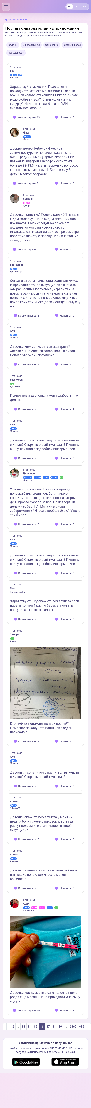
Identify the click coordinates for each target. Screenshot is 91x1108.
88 (54, 1026)
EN (84, 6)
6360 (73, 1026)
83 (23, 1026)
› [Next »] (89, 1026)
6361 (82, 1026)
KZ (77, 6)
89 (60, 1026)
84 (29, 1026)
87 (48, 1026)
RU (69, 6)
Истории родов (72, 45)
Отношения (51, 45)
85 (35, 1026)
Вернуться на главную (16, 19)
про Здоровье (16, 52)
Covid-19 (12, 45)
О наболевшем (31, 45)
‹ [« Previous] (4, 1026)
